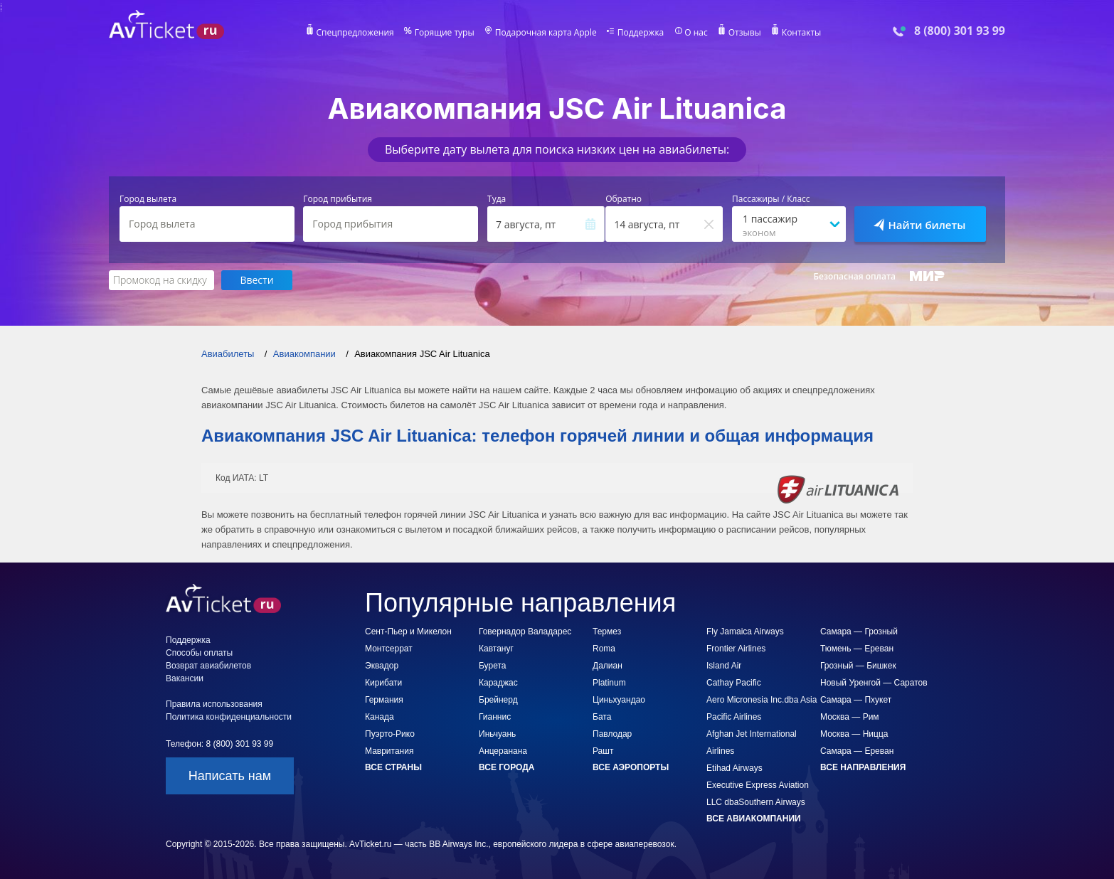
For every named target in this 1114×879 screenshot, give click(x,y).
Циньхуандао (619, 700)
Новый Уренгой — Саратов (874, 683)
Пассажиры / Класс (771, 199)
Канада (379, 717)
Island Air (723, 666)
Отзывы (744, 32)
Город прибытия (337, 199)
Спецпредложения (355, 32)
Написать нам (230, 776)
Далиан (607, 666)
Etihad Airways (734, 768)
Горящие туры (444, 32)
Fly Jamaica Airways (745, 631)
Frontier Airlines (735, 649)
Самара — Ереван (856, 751)
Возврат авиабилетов (208, 666)
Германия (384, 700)
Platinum (609, 683)
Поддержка (640, 32)
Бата (602, 717)
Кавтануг (496, 649)
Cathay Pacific (733, 683)
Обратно (623, 199)
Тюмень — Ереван (856, 649)
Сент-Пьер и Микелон (408, 631)
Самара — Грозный (859, 631)
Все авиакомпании (753, 819)
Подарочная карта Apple (546, 32)
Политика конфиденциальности (229, 717)
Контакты (802, 32)
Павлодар (612, 734)
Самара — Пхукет (855, 700)
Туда (496, 199)
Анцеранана (503, 751)
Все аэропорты (631, 767)
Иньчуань (497, 734)
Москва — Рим (849, 717)
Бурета (492, 666)
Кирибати (383, 683)
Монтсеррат (389, 649)
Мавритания (389, 751)
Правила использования (214, 704)
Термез (607, 631)
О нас (695, 32)
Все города (506, 767)
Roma (604, 649)
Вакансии (184, 678)
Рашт (603, 751)
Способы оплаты (199, 653)
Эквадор (381, 666)
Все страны (393, 767)
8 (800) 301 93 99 (959, 30)
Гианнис (495, 717)
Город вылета (148, 199)
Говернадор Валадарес (525, 631)
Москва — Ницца (854, 734)
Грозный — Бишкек (858, 666)
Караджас (498, 683)
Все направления (863, 767)
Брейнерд (498, 700)
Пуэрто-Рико (390, 734)
